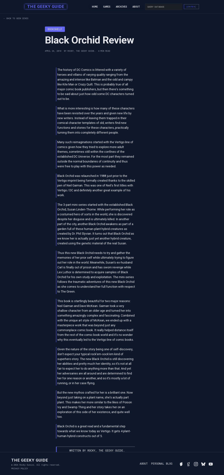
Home (95, 6)
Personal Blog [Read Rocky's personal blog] (161, 463)
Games (106, 6)
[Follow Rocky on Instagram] (196, 464)
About (136, 6)
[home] (45, 6)
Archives (121, 6)
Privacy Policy (19, 468)
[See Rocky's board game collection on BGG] (181, 464)
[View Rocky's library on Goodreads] (189, 464)
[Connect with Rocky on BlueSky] (203, 464)
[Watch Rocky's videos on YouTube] (211, 464)
